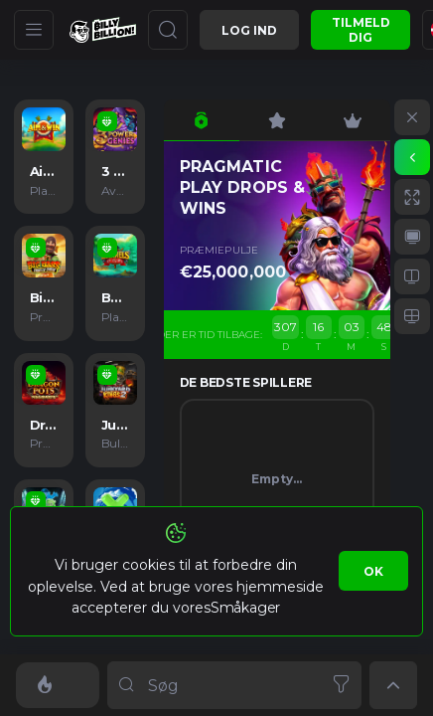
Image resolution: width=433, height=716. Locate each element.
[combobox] (234, 685)
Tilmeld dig (361, 30)
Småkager (245, 608)
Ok (373, 571)
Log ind (249, 30)
